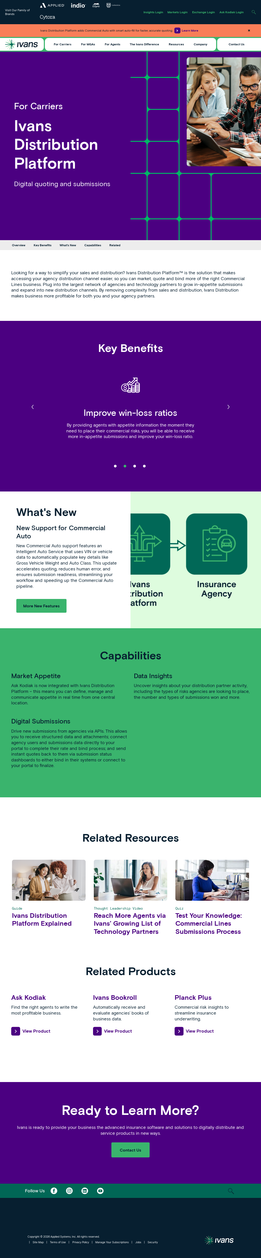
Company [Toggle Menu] (200, 44)
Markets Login (177, 12)
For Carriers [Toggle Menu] (62, 44)
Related (114, 245)
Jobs (138, 1242)
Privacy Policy (80, 1242)
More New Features (41, 605)
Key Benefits (42, 245)
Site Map (38, 1242)
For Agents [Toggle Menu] (112, 44)
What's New (68, 245)
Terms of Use (58, 1242)
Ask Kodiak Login (231, 12)
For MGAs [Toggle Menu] (88, 44)
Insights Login (153, 12)
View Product (30, 1031)
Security (153, 1242)
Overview (18, 245)
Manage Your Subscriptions (112, 1242)
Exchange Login (203, 12)
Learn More (186, 30)
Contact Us (236, 44)
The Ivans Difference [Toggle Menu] (144, 44)
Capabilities (92, 245)
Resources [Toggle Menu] (176, 44)
